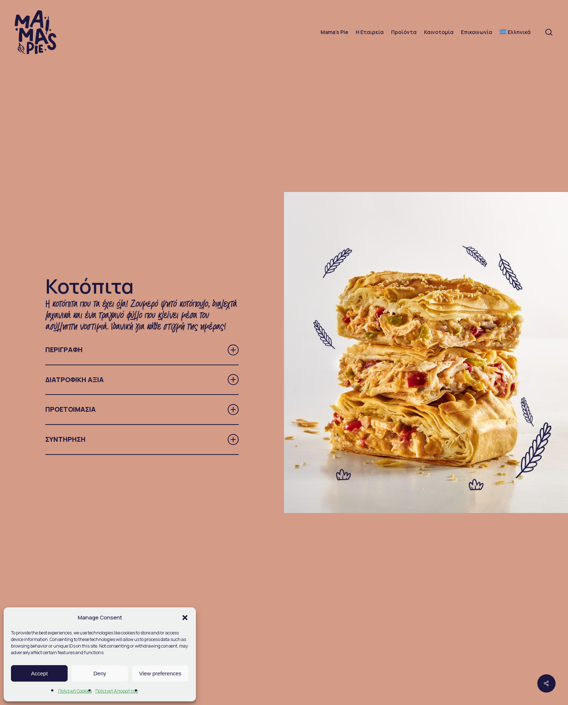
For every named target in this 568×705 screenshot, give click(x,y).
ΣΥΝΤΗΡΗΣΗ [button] (141, 439)
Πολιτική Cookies (75, 691)
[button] (185, 617)
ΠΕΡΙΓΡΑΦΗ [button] (141, 349)
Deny (99, 673)
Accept (39, 673)
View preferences (160, 673)
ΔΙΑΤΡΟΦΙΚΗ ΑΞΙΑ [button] (141, 379)
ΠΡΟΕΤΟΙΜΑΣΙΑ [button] (141, 409)
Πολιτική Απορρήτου (116, 691)
